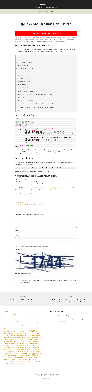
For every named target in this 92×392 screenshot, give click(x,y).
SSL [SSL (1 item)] (30, 354)
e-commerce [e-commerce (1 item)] (35, 323)
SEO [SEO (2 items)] (19, 352)
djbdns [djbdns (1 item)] (9, 323)
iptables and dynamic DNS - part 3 (33, 188)
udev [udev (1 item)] (5, 359)
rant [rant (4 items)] (21, 348)
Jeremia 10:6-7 (62, 323)
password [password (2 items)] (6, 346)
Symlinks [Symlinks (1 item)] (37, 354)
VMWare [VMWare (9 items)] (24, 359)
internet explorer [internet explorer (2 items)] (37, 330)
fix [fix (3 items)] (35, 328)
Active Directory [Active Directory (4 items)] (15, 317)
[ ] (46, 385)
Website (17, 243)
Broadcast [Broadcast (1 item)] (19, 319)
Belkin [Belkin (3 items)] (13, 319)
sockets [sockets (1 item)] (5, 354)
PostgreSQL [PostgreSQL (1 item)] (31, 346)
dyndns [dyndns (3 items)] (30, 323)
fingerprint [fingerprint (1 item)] (22, 328)
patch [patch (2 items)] (18, 346)
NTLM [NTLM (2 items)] (40, 341)
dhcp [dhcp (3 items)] (37, 321)
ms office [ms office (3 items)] (13, 339)
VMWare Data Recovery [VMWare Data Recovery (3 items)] (34, 359)
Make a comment (57, 27)
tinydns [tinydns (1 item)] (25, 356)
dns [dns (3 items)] (12, 323)
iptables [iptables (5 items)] (6, 332)
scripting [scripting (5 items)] (30, 350)
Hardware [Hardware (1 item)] (23, 330)
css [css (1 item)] (12, 321)
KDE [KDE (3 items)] (39, 332)
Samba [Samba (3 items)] (15, 350)
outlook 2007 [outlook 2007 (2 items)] (33, 343)
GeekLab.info (53, 188)
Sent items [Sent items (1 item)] (16, 352)
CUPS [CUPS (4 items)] (14, 321)
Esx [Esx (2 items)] (14, 326)
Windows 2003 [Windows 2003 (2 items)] (20, 363)
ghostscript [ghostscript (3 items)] (14, 330)
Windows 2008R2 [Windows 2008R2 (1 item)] (27, 363)
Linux (23, 202)
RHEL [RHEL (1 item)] (38, 348)
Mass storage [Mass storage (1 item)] (31, 337)
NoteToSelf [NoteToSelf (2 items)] (26, 341)
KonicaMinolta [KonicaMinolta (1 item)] (16, 335)
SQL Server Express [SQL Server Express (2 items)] (17, 354)
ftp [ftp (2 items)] (39, 328)
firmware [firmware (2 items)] (32, 328)
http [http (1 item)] (26, 330)
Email (16, 238)
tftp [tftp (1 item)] (15, 356)
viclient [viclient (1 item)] (17, 359)
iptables (29, 204)
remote (36, 204)
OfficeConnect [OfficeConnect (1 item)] (9, 343)
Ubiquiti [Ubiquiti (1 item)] (39, 356)
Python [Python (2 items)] (18, 348)
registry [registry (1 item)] (27, 348)
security (40, 204)
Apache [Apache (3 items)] (27, 317)
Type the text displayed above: (24, 275)
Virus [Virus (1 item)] (20, 359)
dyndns (25, 204)
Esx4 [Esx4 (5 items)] (16, 326)
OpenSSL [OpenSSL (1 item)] (19, 343)
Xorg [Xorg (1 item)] (14, 370)
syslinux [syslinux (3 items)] (6, 356)
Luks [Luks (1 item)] (21, 337)
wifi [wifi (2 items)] (26, 361)
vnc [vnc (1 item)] (5, 361)
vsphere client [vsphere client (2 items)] (14, 361)
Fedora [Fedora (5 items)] (29, 326)
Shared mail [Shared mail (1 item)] (22, 352)
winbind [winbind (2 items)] (29, 361)
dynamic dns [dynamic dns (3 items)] (24, 323)
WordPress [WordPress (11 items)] (8, 368)
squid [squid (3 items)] (23, 354)
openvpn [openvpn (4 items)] (24, 343)
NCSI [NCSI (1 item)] (37, 339)
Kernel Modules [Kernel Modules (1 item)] (10, 335)
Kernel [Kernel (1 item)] (5, 335)
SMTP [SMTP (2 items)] (35, 352)
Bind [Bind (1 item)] (16, 319)
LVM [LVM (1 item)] (23, 337)
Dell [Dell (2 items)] (34, 321)
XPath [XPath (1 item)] (23, 370)
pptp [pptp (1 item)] (35, 346)
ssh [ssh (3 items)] (26, 354)
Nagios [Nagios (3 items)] (26, 339)
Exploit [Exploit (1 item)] (19, 326)
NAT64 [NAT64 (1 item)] (34, 339)
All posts (49, 11)
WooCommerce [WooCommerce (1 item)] (33, 366)
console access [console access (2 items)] (8, 321)
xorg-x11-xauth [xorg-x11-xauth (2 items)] (18, 370)
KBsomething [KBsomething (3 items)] (34, 332)
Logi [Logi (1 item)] (36, 335)
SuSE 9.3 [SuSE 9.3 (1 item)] (33, 354)
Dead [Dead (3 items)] (24, 321)
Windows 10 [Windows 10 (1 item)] (14, 363)
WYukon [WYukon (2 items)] (38, 368)
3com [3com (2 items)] (5, 317)
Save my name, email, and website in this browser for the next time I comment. (33, 247)
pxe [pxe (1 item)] (15, 348)
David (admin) (47, 27)
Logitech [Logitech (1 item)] (18, 337)
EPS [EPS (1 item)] (12, 326)
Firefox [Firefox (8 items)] (27, 328)
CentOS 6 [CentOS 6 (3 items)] (38, 319)
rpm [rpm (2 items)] (5, 350)
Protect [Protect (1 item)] (10, 348)
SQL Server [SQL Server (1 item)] (10, 354)
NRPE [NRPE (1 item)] (30, 341)
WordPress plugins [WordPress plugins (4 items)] (25, 368)
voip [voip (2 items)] (7, 361)
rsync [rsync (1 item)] (12, 350)
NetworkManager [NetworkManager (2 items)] (19, 341)
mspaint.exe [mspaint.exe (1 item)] (19, 339)
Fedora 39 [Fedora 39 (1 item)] (18, 328)
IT (46, 20)
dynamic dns (20, 204)
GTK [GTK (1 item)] (20, 330)
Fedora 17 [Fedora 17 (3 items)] (13, 328)
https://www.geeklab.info (48, 190)
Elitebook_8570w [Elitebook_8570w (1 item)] (7, 326)
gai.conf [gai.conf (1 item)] (6, 330)
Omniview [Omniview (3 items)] (14, 343)
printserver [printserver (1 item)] (6, 348)
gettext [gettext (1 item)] (9, 330)
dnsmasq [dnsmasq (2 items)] (15, 323)
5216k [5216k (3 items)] (8, 317)
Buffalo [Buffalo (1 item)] (24, 319)
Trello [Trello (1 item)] (33, 356)
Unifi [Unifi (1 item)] (7, 359)
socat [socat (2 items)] (38, 352)
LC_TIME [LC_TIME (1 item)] (27, 335)
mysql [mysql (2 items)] (22, 339)
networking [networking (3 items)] (11, 341)
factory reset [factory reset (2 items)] (24, 326)
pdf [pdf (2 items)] (20, 346)
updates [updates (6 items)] (11, 359)
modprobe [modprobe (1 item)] (6, 339)
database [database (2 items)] (21, 321)
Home (41, 11)
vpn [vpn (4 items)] (9, 361)
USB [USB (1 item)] (15, 359)
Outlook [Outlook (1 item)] (28, 343)
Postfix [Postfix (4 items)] (27, 346)
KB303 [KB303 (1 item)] (20, 332)
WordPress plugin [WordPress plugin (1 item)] (16, 368)
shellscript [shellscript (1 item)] (27, 352)
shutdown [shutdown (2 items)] (31, 352)
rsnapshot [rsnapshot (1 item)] (9, 350)
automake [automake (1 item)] (31, 317)
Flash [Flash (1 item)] (37, 328)
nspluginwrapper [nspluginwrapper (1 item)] (35, 341)
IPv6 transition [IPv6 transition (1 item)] (15, 332)
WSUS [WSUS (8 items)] (34, 368)
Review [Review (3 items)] (35, 348)
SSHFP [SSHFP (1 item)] (28, 354)
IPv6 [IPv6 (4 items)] (11, 332)
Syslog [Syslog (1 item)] (10, 356)
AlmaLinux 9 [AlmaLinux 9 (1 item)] (22, 317)
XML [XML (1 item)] (8, 370)
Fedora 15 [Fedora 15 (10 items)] (35, 326)
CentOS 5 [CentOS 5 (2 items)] (33, 319)
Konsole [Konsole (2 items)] (21, 335)
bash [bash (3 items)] (9, 319)
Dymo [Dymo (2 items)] (19, 323)
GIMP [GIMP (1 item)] (18, 330)
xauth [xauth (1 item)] (5, 370)
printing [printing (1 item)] (38, 346)
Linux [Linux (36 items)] (32, 334)
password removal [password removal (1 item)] (12, 346)
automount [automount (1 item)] (36, 317)
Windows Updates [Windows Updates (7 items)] (15, 366)
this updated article (54, 33)
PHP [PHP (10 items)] (23, 346)
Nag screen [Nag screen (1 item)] (31, 339)
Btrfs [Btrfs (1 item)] (22, 319)
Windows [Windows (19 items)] (36, 361)
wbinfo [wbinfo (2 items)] (19, 361)
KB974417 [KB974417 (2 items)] (23, 332)
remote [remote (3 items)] (31, 348)
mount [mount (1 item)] (10, 339)
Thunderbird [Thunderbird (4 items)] (20, 357)
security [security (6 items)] (36, 350)
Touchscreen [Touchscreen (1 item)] (29, 356)
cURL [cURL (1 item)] (18, 321)
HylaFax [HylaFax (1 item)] (28, 330)
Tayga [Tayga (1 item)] (13, 356)
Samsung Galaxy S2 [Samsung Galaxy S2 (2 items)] (22, 350)
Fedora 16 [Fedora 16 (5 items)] (7, 328)
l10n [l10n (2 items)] (24, 335)
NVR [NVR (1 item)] (5, 343)
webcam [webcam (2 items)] (23, 361)
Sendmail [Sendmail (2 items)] (11, 352)
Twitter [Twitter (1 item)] (36, 356)
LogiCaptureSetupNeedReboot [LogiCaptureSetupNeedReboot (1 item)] (10, 337)
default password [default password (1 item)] (30, 321)
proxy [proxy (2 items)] (13, 348)
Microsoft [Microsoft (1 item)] (36, 337)
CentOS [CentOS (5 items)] (28, 319)
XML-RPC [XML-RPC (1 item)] (11, 370)
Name (16, 232)
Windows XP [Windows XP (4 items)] (26, 366)
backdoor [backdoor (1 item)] (6, 319)
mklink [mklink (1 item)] (39, 337)
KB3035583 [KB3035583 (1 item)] (28, 332)
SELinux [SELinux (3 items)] (6, 352)
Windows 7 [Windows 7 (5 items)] (7, 363)
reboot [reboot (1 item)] (24, 348)
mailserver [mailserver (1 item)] (26, 337)
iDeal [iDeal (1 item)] (31, 330)
